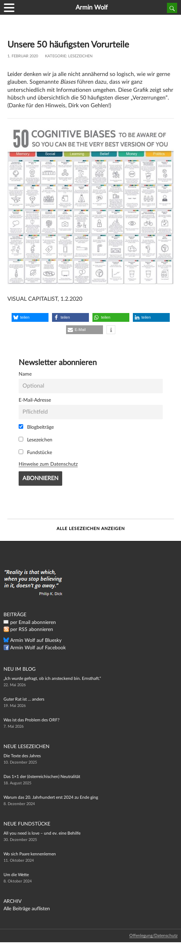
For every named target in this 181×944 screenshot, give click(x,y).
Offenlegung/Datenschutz (153, 935)
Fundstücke (35, 452)
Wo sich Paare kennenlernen (30, 854)
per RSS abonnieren (31, 629)
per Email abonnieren (33, 622)
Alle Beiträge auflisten (27, 908)
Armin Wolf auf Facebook (38, 647)
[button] (30, 317)
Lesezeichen (80, 56)
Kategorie (55, 56)
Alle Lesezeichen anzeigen (91, 529)
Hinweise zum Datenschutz (48, 464)
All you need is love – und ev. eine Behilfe (42, 833)
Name (25, 374)
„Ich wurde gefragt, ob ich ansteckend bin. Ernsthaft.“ (52, 678)
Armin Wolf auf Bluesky (36, 640)
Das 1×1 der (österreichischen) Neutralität (42, 776)
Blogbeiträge (36, 427)
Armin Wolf (92, 8)
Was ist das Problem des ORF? (31, 720)
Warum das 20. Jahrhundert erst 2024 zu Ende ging (51, 797)
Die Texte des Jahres (22, 756)
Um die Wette (16, 875)
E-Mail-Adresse (35, 400)
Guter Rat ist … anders (24, 699)
